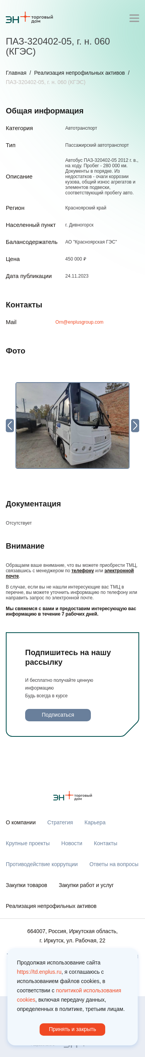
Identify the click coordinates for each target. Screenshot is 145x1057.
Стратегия (60, 822)
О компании (21, 822)
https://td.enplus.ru (39, 972)
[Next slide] (135, 425)
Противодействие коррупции (42, 864)
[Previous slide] (10, 425)
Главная (16, 73)
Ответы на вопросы (113, 864)
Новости (71, 843)
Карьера (95, 822)
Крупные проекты (28, 843)
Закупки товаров (26, 885)
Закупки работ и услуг (86, 885)
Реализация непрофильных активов (79, 73)
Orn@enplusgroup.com (79, 322)
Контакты (105, 843)
